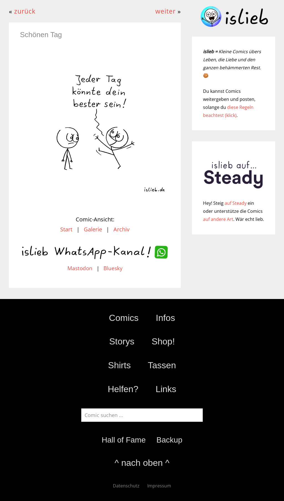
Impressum (159, 486)
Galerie (93, 229)
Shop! (163, 341)
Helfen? (123, 389)
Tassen (162, 365)
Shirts (119, 365)
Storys (122, 341)
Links (166, 389)
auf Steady (236, 203)
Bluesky (113, 268)
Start (66, 229)
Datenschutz (126, 486)
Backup (169, 440)
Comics (124, 318)
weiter (165, 11)
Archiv (121, 229)
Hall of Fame (124, 440)
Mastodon (79, 268)
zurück (25, 11)
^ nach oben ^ (142, 463)
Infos (165, 318)
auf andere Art (218, 219)
